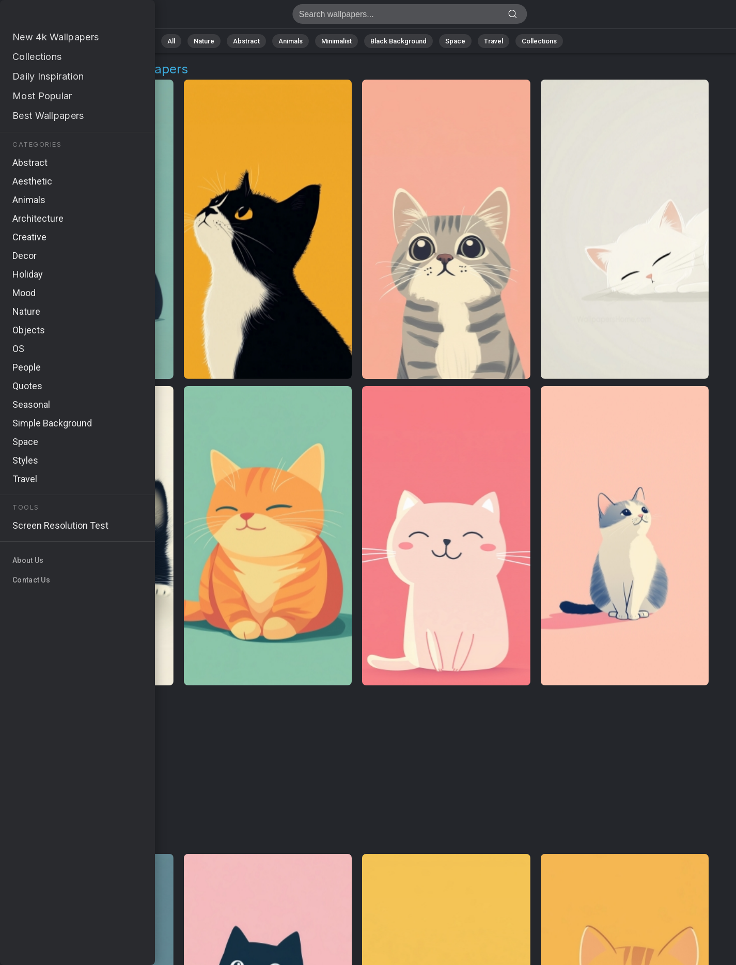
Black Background (398, 41)
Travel (493, 41)
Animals (290, 41)
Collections (539, 41)
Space (455, 41)
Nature (204, 41)
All (171, 41)
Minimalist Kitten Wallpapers (62, 16)
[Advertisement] (357, 770)
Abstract (246, 41)
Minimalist (336, 41)
